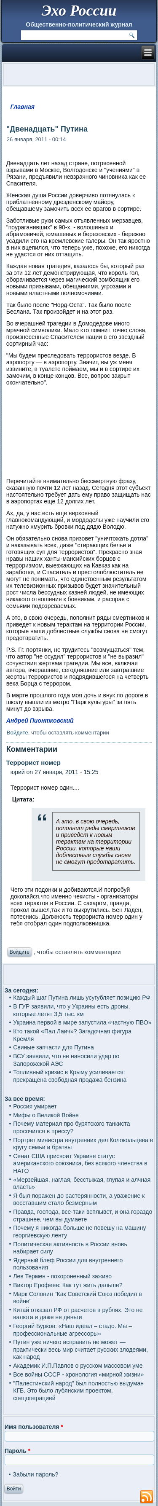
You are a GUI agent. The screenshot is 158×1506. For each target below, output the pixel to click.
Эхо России (78, 10)
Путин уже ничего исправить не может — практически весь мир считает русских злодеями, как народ (80, 1349)
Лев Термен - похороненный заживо (62, 1276)
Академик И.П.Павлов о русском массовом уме (77, 1365)
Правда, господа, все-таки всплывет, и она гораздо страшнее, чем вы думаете (82, 1215)
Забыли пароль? (35, 1474)
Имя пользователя (34, 1426)
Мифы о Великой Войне (46, 1115)
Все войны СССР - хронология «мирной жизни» (78, 1374)
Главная (23, 106)
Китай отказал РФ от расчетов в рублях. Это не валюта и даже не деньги (77, 1314)
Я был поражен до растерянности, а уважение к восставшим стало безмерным (79, 1199)
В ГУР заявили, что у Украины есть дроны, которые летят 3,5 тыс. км (71, 1010)
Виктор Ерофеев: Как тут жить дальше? (67, 1285)
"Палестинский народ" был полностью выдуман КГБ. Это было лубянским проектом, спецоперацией (78, 1390)
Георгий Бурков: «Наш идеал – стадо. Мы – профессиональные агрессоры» (72, 1330)
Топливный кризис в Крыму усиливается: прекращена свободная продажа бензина (69, 1076)
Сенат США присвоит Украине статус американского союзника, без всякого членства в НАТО (80, 1163)
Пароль (17, 1450)
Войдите (17, 732)
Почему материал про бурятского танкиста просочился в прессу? (71, 1127)
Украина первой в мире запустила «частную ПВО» (82, 1022)
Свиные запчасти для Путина (53, 1047)
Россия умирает (34, 1106)
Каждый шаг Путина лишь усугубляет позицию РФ (81, 997)
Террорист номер (33, 762)
